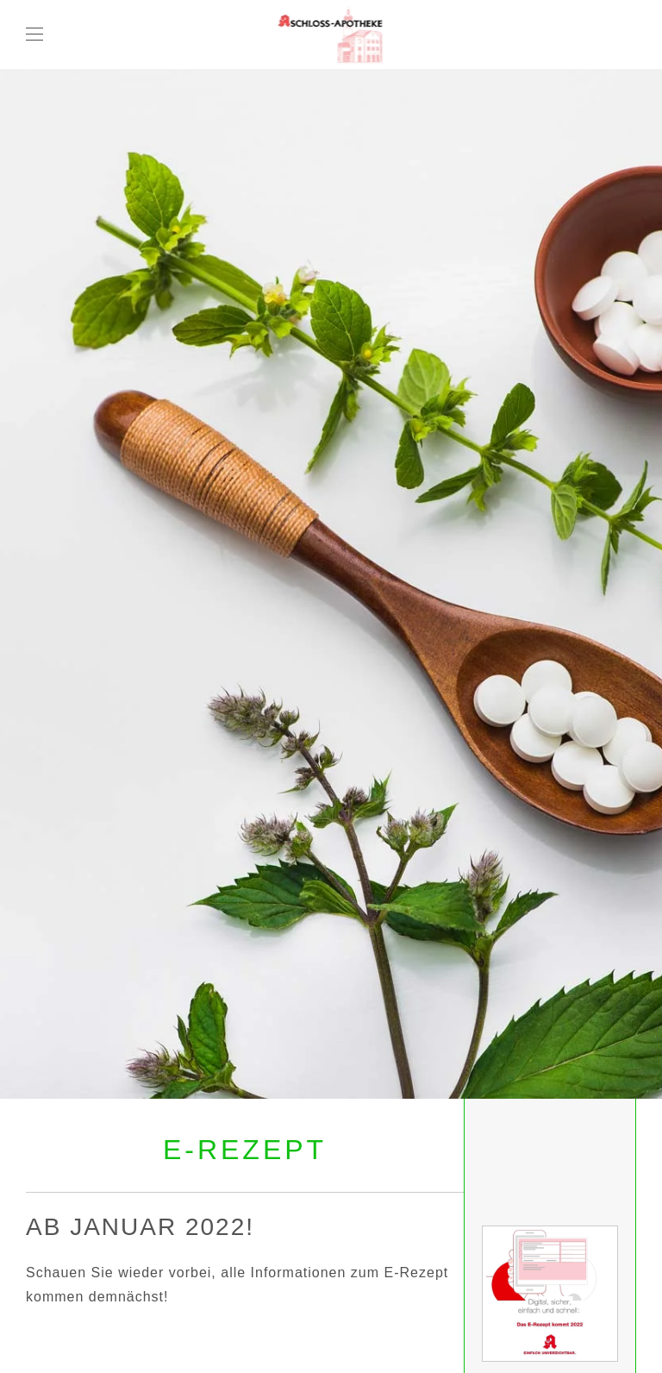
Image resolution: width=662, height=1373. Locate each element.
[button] (34, 34)
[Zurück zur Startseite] (331, 34)
